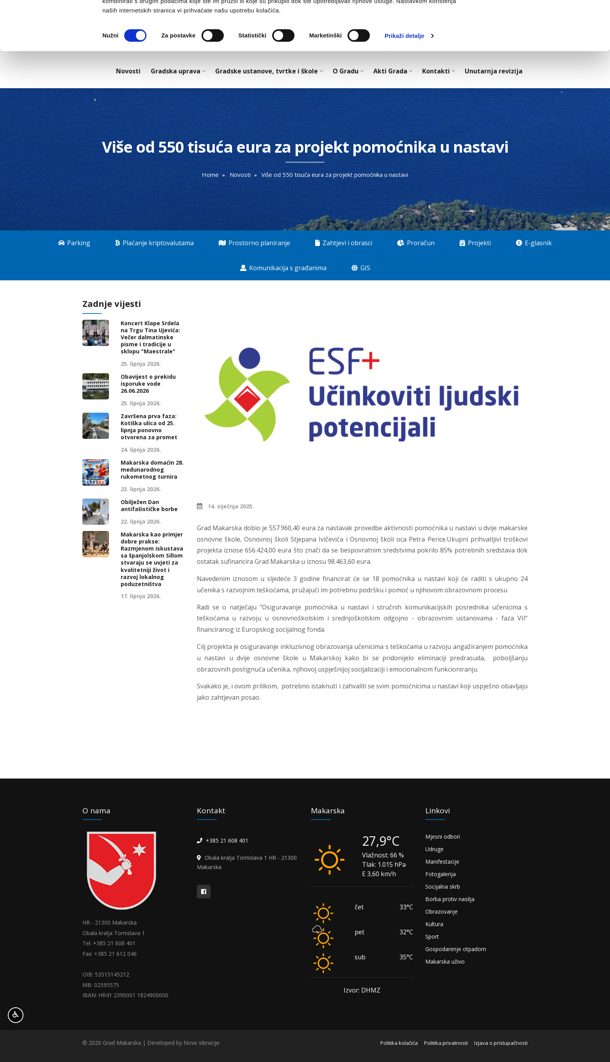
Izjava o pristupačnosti (501, 1042)
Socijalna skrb (442, 886)
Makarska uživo (445, 961)
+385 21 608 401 (227, 840)
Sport (432, 936)
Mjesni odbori (442, 836)
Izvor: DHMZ (362, 990)
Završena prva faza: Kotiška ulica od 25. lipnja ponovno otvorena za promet (149, 427)
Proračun (416, 243)
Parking (74, 243)
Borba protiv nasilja (449, 899)
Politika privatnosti (446, 1042)
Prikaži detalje (405, 81)
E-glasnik (534, 243)
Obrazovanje (441, 911)
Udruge (434, 849)
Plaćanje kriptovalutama (154, 243)
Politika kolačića (399, 1042)
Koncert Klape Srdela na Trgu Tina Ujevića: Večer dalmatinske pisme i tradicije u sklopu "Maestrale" (150, 337)
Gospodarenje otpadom (455, 949)
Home (210, 175)
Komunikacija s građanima (283, 268)
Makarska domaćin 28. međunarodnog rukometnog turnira (152, 469)
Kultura (434, 924)
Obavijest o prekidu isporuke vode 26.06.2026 (148, 383)
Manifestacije (442, 861)
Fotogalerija (440, 874)
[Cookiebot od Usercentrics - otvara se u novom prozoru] (50, 82)
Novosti (240, 175)
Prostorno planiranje (254, 243)
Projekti (475, 243)
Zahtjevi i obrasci (343, 243)
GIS (360, 268)
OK (544, 20)
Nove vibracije (201, 1042)
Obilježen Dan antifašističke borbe (149, 506)
